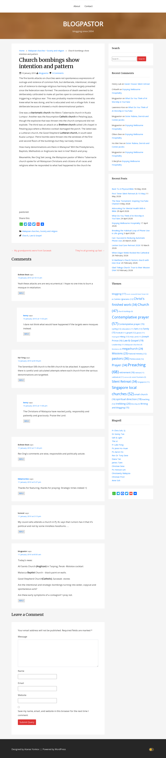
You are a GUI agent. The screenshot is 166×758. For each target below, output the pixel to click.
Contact (89, 6)
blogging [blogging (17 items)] (119, 293)
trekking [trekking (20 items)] (123, 403)
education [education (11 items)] (128, 329)
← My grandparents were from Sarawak (31, 250)
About (77, 6)
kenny (25, 315)
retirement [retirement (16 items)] (127, 372)
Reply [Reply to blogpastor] (21, 601)
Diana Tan (116, 459)
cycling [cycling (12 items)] (116, 329)
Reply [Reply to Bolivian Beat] (21, 293)
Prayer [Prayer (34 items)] (119, 365)
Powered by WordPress (54, 749)
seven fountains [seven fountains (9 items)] (139, 377)
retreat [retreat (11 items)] (139, 372)
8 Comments (58, 73)
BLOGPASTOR (83, 23)
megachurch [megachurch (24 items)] (132, 348)
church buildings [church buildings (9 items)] (125, 311)
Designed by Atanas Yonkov (26, 749)
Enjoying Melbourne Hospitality (126, 223)
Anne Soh (116, 480)
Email (21, 683)
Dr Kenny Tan (118, 434)
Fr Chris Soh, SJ (118, 430)
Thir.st (115, 441)
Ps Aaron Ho (117, 452)
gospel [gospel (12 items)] (131, 332)
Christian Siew (118, 466)
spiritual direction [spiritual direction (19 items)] (129, 399)
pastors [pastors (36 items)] (120, 358)
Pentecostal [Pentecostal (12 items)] (137, 359)
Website (22, 695)
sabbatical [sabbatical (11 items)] (118, 377)
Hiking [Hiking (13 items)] (124, 336)
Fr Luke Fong (118, 444)
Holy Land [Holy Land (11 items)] (136, 336)
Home (21, 50)
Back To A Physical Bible (123, 189)
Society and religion (55, 50)
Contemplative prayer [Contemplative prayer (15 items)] (131, 324)
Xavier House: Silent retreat (137, 84)
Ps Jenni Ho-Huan (120, 448)
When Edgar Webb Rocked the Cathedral (130, 252)
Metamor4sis (23, 479)
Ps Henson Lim (119, 469)
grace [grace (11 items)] (140, 333)
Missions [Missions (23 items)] (120, 353)
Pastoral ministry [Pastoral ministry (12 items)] (137, 353)
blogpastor (44, 73)
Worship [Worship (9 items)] (135, 404)
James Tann (117, 462)
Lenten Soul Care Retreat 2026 (126, 245)
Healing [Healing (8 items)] (115, 337)
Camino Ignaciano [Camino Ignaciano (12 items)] (123, 299)
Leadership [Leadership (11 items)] (118, 344)
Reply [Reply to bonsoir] (21, 532)
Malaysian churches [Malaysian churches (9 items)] (133, 345)
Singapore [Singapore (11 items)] (144, 382)
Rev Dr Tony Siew (120, 455)
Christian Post (118, 476)
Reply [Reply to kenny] (26, 334)
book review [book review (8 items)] (131, 294)
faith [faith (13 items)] (138, 328)
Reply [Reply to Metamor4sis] (21, 493)
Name (21, 670)
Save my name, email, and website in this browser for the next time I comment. (53, 713)
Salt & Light (117, 437)
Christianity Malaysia (121, 473)
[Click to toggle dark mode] (152, 749)
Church (25, 235)
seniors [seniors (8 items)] (127, 377)
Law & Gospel (35, 235)
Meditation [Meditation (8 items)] (117, 349)
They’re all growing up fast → (90, 250)
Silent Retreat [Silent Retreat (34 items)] (124, 381)
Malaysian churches (36, 50)
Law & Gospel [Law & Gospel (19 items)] (133, 340)
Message (22, 636)
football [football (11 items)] (121, 333)
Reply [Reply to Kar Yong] (21, 380)
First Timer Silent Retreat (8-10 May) (129, 193)
